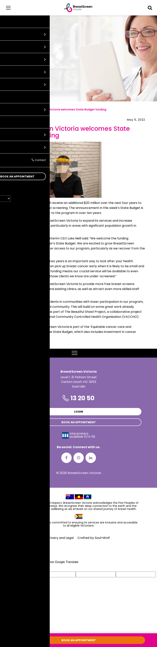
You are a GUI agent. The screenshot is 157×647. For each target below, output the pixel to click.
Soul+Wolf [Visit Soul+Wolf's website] (102, 538)
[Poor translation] (14, 568)
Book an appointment (78, 422)
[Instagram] (78, 458)
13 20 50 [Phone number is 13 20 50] (82, 398)
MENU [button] (78, 353)
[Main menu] (8, 7)
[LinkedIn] (91, 458)
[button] (150, 7)
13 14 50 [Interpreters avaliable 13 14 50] (89, 436)
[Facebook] (66, 458)
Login (78, 412)
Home (7, 109)
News (20, 109)
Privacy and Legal (60, 538)
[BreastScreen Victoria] (78, 7)
